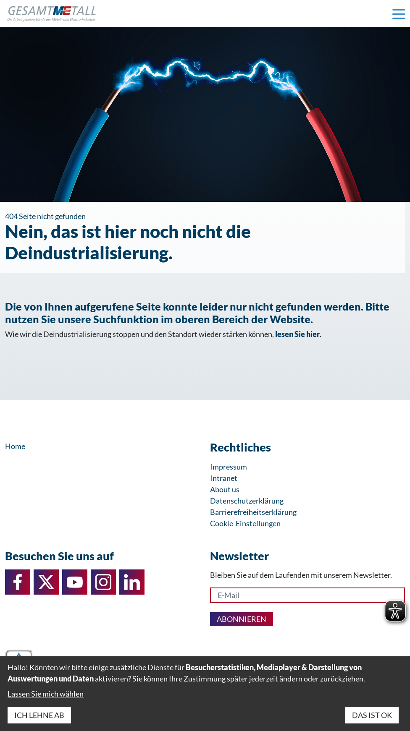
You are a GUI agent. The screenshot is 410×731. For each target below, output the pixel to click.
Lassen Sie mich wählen (46, 693)
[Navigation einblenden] (398, 13)
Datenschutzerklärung (247, 500)
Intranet (223, 478)
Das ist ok (372, 715)
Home (15, 446)
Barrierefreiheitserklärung (253, 512)
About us (224, 489)
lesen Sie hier (297, 334)
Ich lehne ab (39, 715)
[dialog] (205, 693)
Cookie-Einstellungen (245, 523)
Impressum (228, 466)
